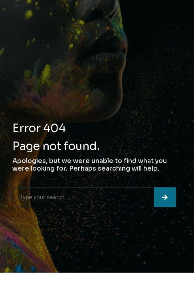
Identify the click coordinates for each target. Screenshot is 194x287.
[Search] (165, 197)
